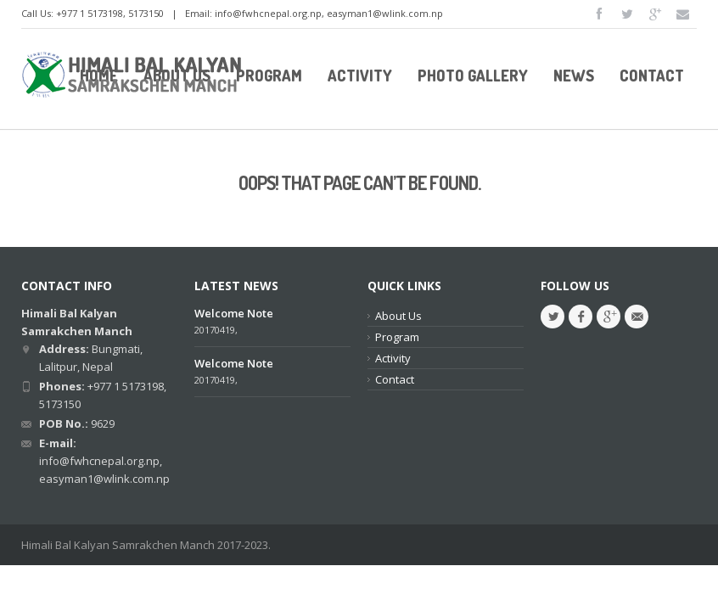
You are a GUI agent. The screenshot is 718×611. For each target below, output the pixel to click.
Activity (393, 358)
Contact (394, 379)
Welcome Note (233, 313)
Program (397, 337)
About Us (398, 315)
